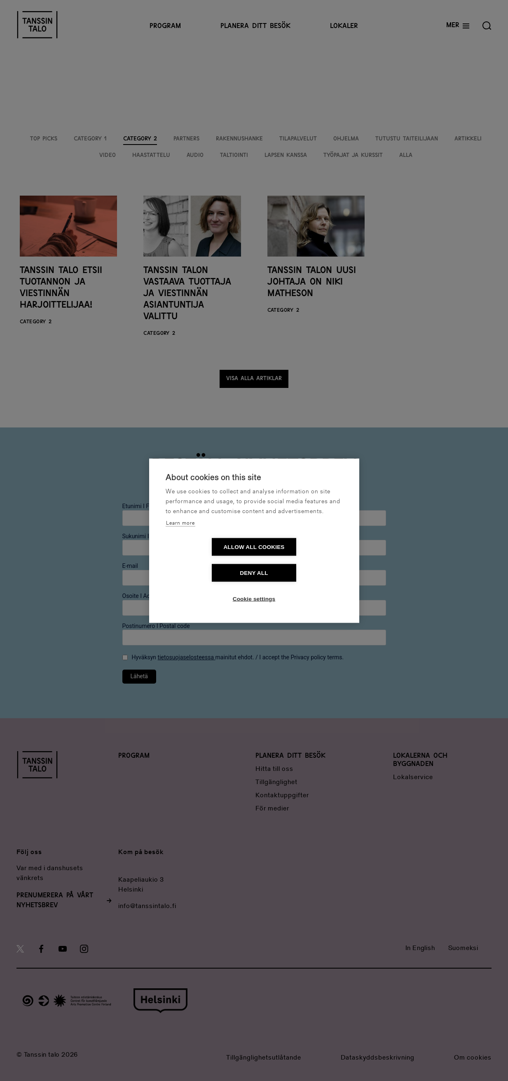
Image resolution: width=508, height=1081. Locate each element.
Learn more (180, 536)
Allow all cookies (206, 560)
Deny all (301, 560)
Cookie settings (254, 586)
